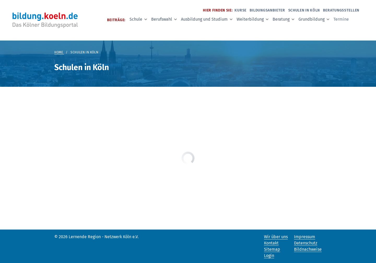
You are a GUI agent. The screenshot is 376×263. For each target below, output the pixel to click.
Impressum (304, 236)
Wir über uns (276, 236)
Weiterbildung (252, 19)
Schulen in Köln (304, 10)
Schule (138, 19)
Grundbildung (313, 19)
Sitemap (272, 249)
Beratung (283, 19)
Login (269, 255)
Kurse (240, 10)
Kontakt (271, 243)
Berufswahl (164, 19)
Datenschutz (305, 243)
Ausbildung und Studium (206, 19)
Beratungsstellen (341, 10)
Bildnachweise (308, 249)
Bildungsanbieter (267, 10)
